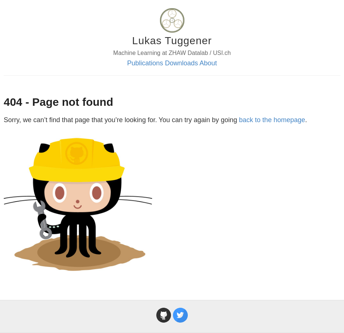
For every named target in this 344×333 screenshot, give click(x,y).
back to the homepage (272, 120)
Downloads (181, 63)
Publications (145, 63)
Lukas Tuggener (172, 40)
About (208, 63)
